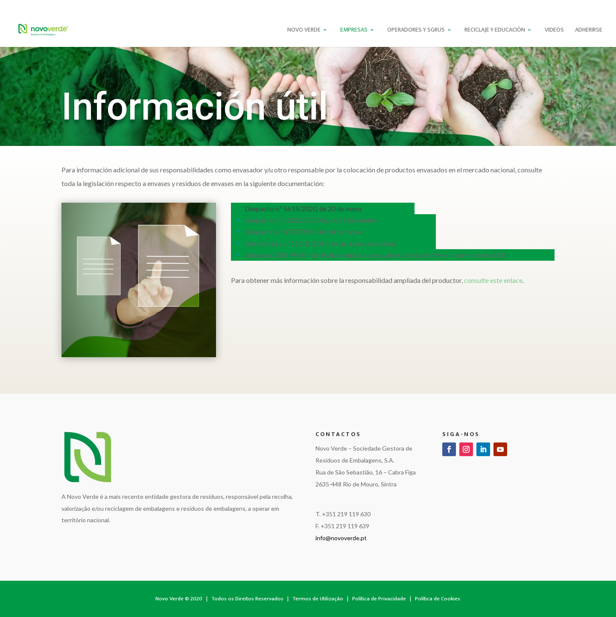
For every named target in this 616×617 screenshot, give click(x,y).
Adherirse (588, 31)
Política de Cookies (437, 598)
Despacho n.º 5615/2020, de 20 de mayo (303, 208)
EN (586, 6)
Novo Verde (304, 31)
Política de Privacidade (379, 598)
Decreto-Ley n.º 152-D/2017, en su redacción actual (320, 243)
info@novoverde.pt (341, 537)
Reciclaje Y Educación (494, 31)
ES (600, 6)
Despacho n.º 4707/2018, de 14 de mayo (303, 231)
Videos (554, 31)
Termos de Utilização (317, 598)
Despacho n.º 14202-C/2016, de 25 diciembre (311, 220)
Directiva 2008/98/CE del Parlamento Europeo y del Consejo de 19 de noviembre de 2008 (375, 255)
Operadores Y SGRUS (416, 31)
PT (572, 6)
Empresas (354, 31)
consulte (493, 280)
